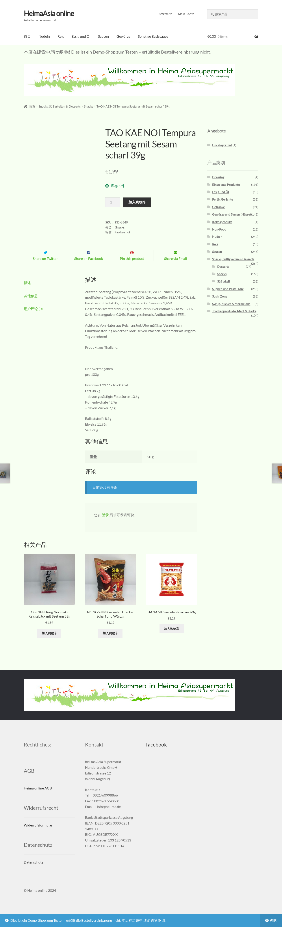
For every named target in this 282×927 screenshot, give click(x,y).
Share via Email (175, 268)
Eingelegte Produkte (226, 184)
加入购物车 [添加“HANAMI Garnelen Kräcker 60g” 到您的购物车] (171, 638)
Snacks (88, 106)
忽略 (273, 920)
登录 (105, 524)
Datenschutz (33, 871)
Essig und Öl (81, 36)
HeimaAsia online (49, 13)
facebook (156, 754)
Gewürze (123, 36)
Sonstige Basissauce (153, 36)
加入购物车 (137, 202)
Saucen (103, 36)
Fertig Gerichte (222, 199)
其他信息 (31, 305)
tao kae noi (122, 232)
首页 (27, 36)
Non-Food (219, 229)
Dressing (218, 177)
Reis (61, 36)
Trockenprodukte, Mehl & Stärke (234, 311)
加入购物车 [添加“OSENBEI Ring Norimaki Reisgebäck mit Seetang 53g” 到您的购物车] (49, 642)
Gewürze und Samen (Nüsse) (231, 214)
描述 (27, 292)
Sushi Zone (219, 296)
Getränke (218, 207)
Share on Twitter (45, 268)
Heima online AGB (38, 797)
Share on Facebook (88, 268)
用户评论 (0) (33, 318)
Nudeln (44, 36)
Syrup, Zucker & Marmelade (231, 303)
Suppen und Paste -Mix (227, 289)
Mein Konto (186, 14)
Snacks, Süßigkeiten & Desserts (60, 106)
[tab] (49, 292)
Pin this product (132, 268)
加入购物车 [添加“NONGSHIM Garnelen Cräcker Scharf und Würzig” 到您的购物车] (110, 642)
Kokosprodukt (222, 222)
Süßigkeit (223, 281)
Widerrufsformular (38, 834)
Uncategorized (222, 145)
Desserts (223, 266)
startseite (165, 14)
